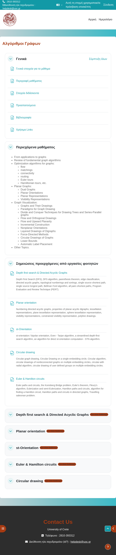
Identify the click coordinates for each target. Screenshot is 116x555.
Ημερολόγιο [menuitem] (105, 19)
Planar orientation (30, 431)
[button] (59, 5)
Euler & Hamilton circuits (36, 464)
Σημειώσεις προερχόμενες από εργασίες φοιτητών (57, 263)
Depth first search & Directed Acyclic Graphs (52, 414)
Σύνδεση (108, 4)
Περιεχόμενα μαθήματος (35, 147)
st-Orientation (27, 448)
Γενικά (21, 59)
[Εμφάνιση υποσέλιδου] (108, 547)
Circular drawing (29, 481)
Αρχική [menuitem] (92, 19)
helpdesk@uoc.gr (11, 8)
